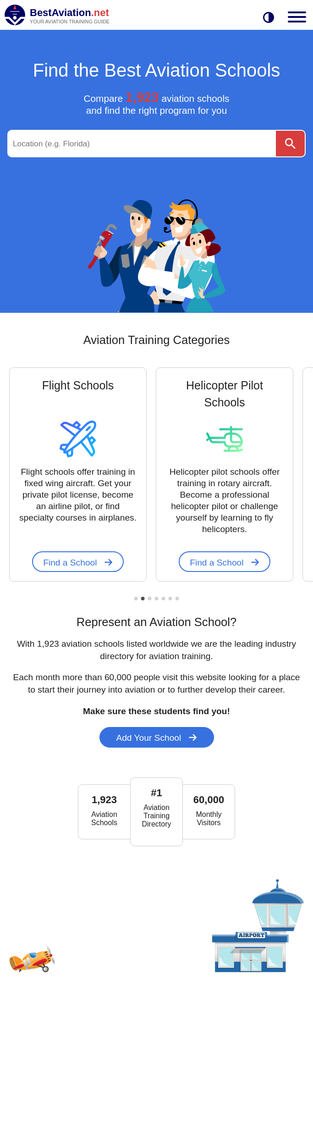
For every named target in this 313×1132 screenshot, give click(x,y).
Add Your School (156, 738)
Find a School (78, 562)
